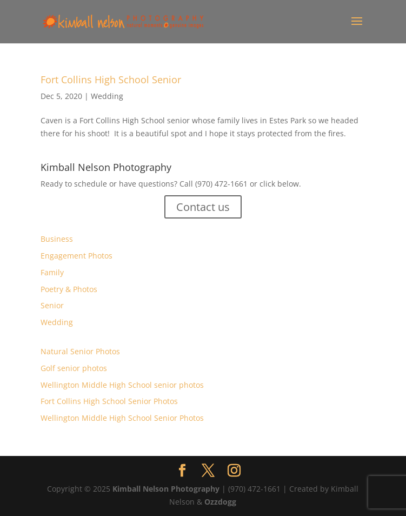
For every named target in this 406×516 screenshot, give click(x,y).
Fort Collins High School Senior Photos (109, 401)
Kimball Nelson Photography (165, 489)
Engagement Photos (76, 255)
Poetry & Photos (69, 289)
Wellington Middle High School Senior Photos (122, 418)
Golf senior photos (74, 368)
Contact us (203, 207)
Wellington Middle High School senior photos (122, 385)
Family (52, 272)
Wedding (107, 96)
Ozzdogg (220, 502)
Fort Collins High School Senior (111, 79)
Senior (52, 305)
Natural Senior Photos (80, 351)
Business (57, 239)
